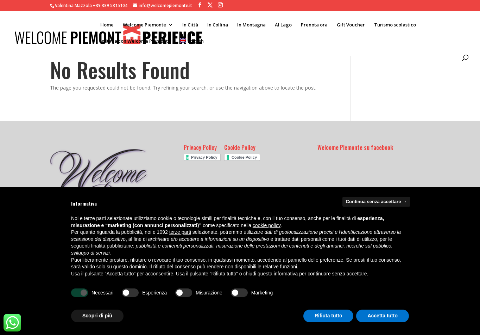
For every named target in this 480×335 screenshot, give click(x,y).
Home (107, 25)
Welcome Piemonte (144, 25)
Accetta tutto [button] (382, 315)
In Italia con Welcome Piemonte (135, 41)
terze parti (180, 232)
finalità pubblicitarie (112, 246)
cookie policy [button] (266, 225)
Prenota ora (314, 25)
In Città (190, 25)
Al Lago (283, 25)
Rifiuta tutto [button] (328, 315)
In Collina (217, 25)
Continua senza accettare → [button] (376, 201)
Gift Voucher (351, 25)
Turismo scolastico (395, 25)
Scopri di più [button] (97, 315)
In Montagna (251, 25)
